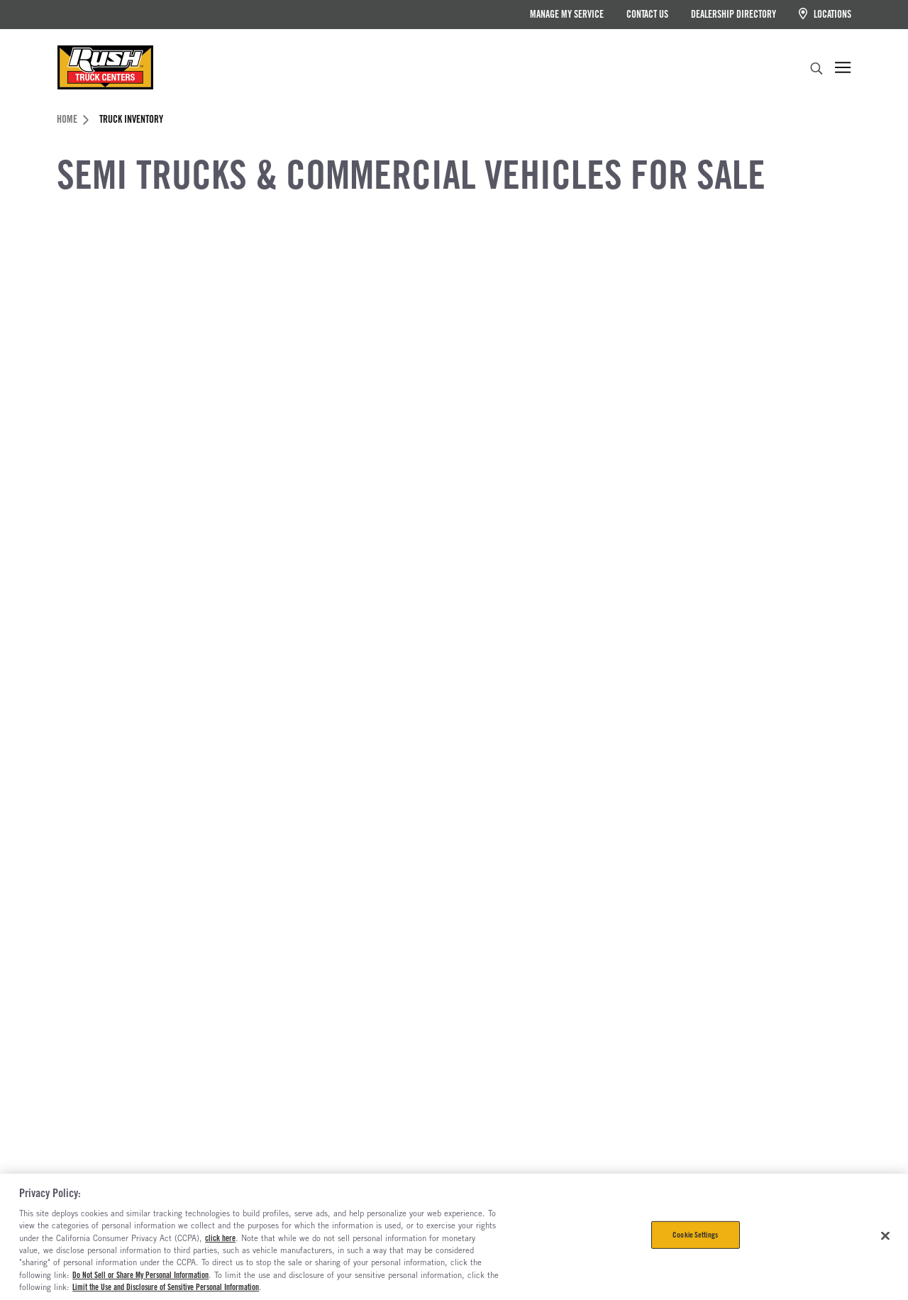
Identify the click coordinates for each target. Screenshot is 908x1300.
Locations (825, 14)
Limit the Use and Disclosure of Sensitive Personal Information (165, 1287)
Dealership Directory (733, 14)
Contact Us (647, 14)
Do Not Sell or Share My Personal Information (140, 1275)
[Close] (885, 1235)
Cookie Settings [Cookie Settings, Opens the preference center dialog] (695, 1235)
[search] (816, 70)
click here (220, 1238)
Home (73, 119)
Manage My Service (567, 14)
